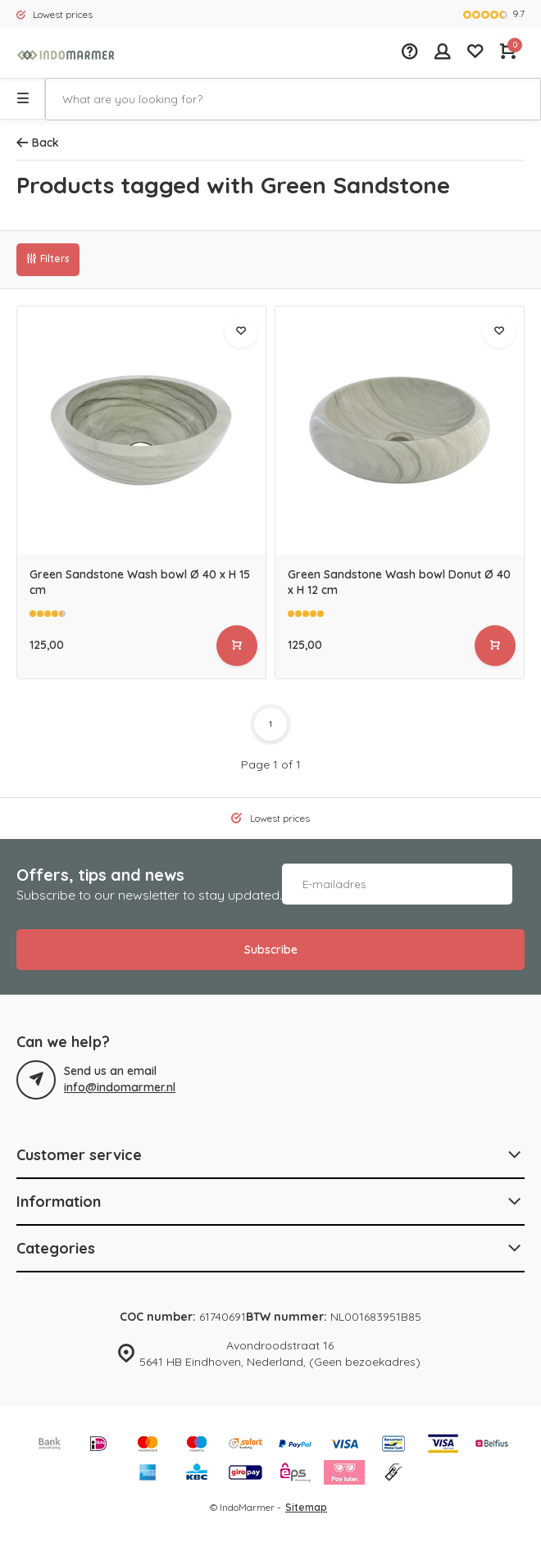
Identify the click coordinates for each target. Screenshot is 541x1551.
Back (37, 142)
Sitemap (306, 1507)
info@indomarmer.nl (119, 1087)
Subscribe (271, 949)
